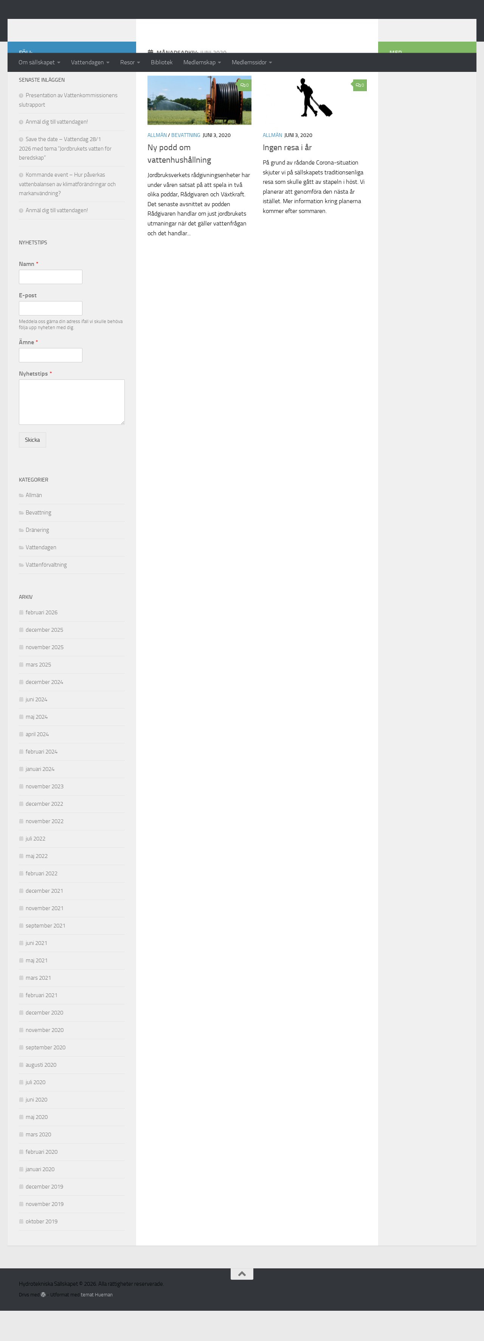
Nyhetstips (35, 403)
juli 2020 (35, 1112)
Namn (29, 294)
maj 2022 (37, 886)
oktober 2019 (41, 1251)
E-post (28, 325)
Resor (127, 62)
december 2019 (44, 1217)
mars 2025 (38, 694)
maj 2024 (37, 747)
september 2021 (45, 956)
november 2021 (45, 938)
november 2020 (45, 1060)
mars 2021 (38, 1008)
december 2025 (44, 660)
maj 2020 (37, 1147)
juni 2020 (36, 1130)
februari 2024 (41, 781)
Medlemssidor (249, 62)
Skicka (32, 470)
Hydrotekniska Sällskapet (103, 26)
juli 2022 (35, 869)
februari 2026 (41, 642)
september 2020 (45, 1077)
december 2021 (44, 921)
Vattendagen (87, 62)
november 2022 (45, 851)
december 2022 (44, 834)
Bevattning (185, 165)
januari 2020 (40, 1199)
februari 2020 (41, 1182)
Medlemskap (199, 62)
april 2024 (37, 764)
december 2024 (44, 712)
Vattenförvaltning (46, 595)
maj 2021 (37, 990)
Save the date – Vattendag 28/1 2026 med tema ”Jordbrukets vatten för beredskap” (65, 178)
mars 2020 (38, 1164)
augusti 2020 (41, 1095)
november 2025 (45, 677)
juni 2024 (36, 729)
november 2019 (45, 1234)
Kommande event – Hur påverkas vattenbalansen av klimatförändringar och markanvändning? (67, 214)
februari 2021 (41, 1025)
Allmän (157, 165)
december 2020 (44, 1043)
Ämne (28, 372)
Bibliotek (162, 62)
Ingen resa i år (287, 178)
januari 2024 (40, 799)
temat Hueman (97, 1325)
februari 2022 (41, 903)
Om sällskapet (37, 62)
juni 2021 (36, 973)
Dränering (37, 560)
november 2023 (45, 816)
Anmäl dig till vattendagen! (57, 152)
